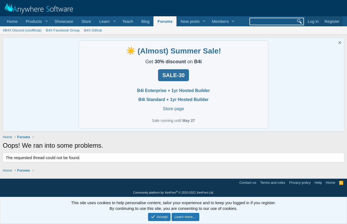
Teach (127, 21)
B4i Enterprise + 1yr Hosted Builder (173, 90)
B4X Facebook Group (63, 30)
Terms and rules (272, 183)
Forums (165, 21)
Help (318, 183)
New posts (190, 21)
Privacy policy (300, 183)
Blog (145, 21)
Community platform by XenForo (173, 192)
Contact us (247, 183)
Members (220, 21)
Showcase (63, 21)
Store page (173, 108)
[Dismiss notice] (339, 43)
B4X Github (93, 30)
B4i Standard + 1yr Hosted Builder (173, 99)
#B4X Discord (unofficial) (22, 30)
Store (86, 21)
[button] (36, 21)
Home (12, 21)
